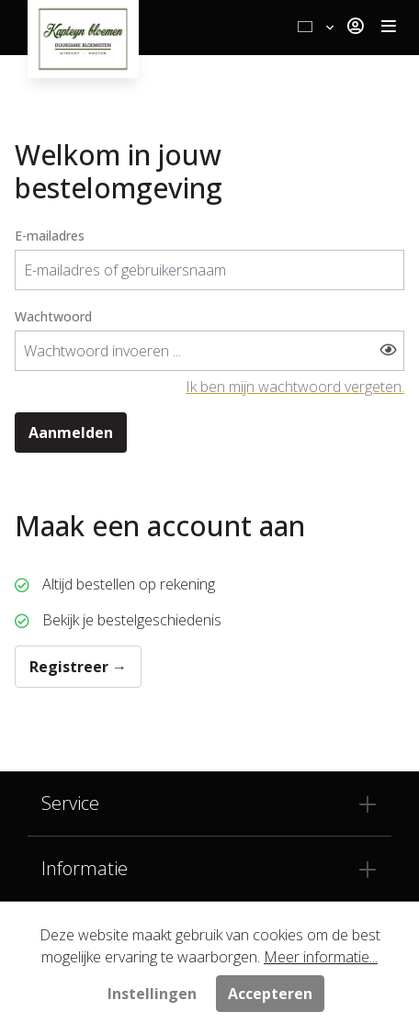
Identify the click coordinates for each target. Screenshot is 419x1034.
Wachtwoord (53, 316)
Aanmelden (70, 432)
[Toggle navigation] (388, 27)
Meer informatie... (321, 957)
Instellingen (152, 993)
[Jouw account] (355, 27)
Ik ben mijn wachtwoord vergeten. (295, 387)
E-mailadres (50, 235)
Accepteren (270, 993)
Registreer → (78, 667)
